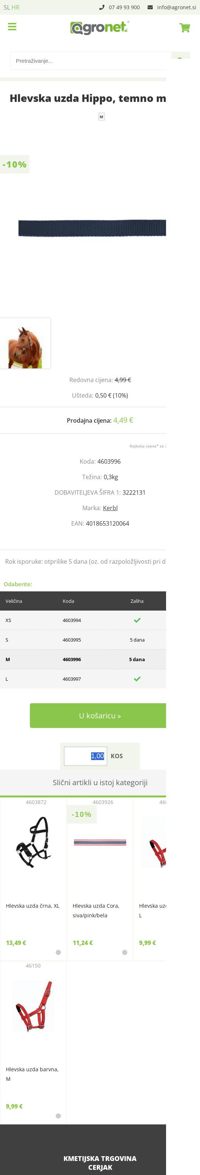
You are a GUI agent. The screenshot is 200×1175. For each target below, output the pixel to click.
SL (7, 7)
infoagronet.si (176, 7)
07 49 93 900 (124, 7)
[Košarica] (182, 28)
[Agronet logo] (100, 28)
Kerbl (110, 508)
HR (15, 7)
